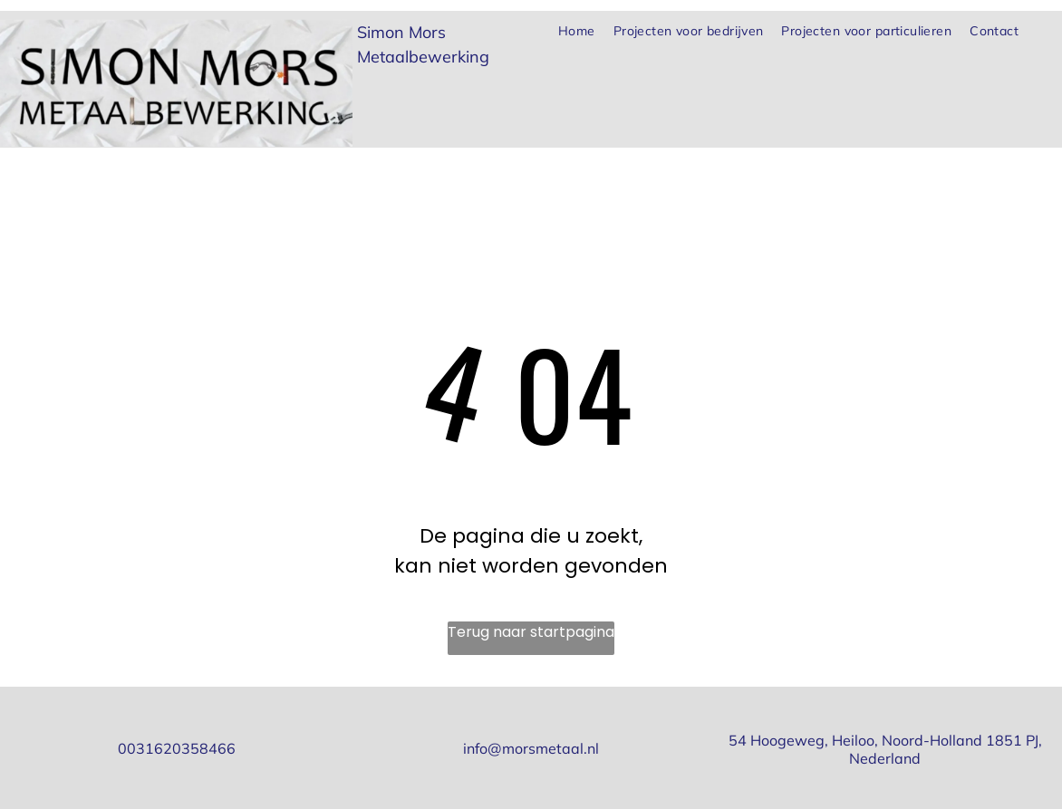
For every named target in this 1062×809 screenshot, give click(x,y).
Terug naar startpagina (531, 631)
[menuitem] (576, 31)
